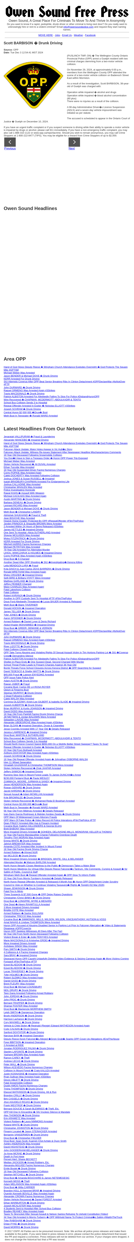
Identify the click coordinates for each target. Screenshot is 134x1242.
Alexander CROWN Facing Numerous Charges (29, 1196)
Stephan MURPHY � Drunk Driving (23, 692)
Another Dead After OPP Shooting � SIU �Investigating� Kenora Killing (43, 562)
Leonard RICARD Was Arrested (20, 505)
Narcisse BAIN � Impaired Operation (24, 1035)
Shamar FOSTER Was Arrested (21, 1005)
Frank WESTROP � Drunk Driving (22, 1105)
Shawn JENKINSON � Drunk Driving (24, 888)
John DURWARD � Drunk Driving (22, 387)
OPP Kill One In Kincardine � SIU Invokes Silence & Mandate (37, 1112)
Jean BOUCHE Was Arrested (19, 518)
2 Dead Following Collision (18, 695)
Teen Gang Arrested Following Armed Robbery (28, 993)
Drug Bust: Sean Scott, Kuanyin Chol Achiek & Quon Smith (35, 1141)
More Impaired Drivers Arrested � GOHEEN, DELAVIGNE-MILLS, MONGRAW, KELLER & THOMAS (58, 831)
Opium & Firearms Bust (16, 689)
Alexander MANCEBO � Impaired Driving (26, 439)
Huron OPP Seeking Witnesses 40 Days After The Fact (33, 931)
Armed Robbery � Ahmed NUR (21, 852)
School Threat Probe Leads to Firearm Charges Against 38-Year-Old (40, 664)
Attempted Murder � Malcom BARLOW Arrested (30, 862)
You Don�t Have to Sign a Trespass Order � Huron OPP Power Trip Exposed (46, 458)
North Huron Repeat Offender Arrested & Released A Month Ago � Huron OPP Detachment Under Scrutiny (61, 881)
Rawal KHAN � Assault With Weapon (24, 493)
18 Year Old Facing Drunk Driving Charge (26, 849)
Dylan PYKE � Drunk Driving (19, 1223)
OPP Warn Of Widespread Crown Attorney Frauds (30, 817)
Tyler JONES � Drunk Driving (20, 614)
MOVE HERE (45, 35)
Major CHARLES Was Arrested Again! (24, 586)
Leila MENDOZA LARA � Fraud (21, 565)
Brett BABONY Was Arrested (19, 828)
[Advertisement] (69, 176)
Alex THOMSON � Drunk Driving (22, 1115)
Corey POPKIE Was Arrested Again (22, 472)
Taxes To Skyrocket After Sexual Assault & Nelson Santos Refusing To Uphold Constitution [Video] (56, 1214)
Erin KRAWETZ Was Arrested (19, 1118)
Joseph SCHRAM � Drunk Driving (22, 409)
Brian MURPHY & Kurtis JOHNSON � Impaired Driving (33, 708)
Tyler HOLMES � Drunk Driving (21, 974)
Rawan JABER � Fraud (17, 684)
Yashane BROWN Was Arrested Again (24, 1054)
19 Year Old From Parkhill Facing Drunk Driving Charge (33, 714)
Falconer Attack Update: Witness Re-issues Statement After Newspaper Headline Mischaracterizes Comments (62, 452)
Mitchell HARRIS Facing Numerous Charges (27, 544)
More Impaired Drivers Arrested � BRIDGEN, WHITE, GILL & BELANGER (43, 859)
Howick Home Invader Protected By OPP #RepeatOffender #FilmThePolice (44, 520)
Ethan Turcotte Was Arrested (19, 467)
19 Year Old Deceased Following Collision (26, 1171)
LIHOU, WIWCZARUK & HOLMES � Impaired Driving (33, 552)
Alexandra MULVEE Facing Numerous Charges (29, 1165)
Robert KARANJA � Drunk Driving (22, 595)
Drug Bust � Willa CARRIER (19, 1187)
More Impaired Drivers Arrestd (20, 943)
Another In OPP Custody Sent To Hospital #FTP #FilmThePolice (38, 598)
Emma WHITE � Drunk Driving (20, 840)
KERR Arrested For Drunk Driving (22, 378)
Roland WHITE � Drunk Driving (21, 1124)
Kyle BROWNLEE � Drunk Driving (22, 797)
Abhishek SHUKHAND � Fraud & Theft (25, 515)
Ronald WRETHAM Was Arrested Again (25, 571)
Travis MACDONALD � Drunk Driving (24, 393)
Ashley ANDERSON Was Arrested (22, 1143)
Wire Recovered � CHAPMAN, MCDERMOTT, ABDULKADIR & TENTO (42, 399)
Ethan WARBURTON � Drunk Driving (24, 1202)
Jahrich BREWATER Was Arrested (22, 843)
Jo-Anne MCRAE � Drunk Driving (22, 1153)
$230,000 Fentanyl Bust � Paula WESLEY (27, 778)
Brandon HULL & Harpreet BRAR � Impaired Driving (32, 1190)
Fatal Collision (11, 592)
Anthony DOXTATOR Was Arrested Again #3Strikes (31, 752)
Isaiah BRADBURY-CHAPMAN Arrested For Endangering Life (36, 481)
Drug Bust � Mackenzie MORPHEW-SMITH (27, 1009)
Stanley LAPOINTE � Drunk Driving (23, 1051)
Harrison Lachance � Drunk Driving (23, 1019)
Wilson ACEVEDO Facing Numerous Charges (28, 1067)
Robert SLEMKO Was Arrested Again (23, 977)
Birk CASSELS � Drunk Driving (21, 1098)
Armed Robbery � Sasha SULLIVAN (23, 913)
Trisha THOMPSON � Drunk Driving (23, 1088)
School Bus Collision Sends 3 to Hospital (25, 402)
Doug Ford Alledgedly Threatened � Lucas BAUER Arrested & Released (42, 601)
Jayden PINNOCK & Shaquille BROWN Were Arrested (33, 523)
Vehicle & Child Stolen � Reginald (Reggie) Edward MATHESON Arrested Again (47, 1025)
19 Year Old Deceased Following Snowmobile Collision (33, 455)
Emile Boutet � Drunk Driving (20, 1168)
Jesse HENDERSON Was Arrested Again (26, 784)
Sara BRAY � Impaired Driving (20, 955)
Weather (78, 35)
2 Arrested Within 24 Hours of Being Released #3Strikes (33, 526)
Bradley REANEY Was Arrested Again (24, 1211)
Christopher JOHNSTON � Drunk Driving (26, 1128)
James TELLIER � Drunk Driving (21, 611)
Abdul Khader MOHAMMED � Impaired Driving (29, 624)
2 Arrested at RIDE (14, 1045)
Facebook (90, 35)
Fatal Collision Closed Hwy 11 (20, 649)
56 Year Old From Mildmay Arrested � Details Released (34, 810)
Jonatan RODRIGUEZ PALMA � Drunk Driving (29, 1048)
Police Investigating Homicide (19, 489)
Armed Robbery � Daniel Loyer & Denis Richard (30, 621)
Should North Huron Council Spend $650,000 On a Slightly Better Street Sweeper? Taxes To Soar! (56, 744)
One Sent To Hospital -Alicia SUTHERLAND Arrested (32, 532)
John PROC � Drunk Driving (19, 999)
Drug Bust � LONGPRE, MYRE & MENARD (28, 901)
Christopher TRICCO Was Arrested (22, 916)
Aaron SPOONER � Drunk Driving (22, 618)
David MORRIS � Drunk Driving (21, 1227)
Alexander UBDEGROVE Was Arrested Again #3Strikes (33, 722)
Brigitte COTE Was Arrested (18, 910)
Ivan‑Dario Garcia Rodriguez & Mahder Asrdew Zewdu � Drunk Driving (42, 814)
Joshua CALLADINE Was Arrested (22, 484)
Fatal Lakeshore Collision (17, 589)
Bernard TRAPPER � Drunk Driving (23, 1003)
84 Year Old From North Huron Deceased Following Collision (36, 934)
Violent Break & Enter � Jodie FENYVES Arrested (31, 937)
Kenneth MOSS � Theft (17, 1181)
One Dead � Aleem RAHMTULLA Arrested (27, 904)
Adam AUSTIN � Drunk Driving (21, 680)
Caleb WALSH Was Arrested (19, 698)
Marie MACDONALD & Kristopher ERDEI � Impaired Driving (36, 940)
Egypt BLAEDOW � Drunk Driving (22, 964)
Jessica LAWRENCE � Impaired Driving (25, 732)
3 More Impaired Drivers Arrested (21, 907)
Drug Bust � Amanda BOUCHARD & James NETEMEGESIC (36, 1177)
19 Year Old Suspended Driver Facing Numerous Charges (35, 470)
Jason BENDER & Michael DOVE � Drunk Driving (31, 375)
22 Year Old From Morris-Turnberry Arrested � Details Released (38, 878)
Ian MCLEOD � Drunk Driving (20, 855)
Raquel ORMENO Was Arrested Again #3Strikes (29, 390)
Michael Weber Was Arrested (19, 372)
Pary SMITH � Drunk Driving (19, 949)
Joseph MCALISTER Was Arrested (22, 1205)
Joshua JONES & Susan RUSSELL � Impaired (29, 478)
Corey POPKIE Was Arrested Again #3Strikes (28, 555)
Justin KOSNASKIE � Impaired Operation (26, 1073)
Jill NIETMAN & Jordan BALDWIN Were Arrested (30, 716)
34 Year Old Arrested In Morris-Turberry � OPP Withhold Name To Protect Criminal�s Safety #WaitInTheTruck (63, 1217)
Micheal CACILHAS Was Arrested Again (25, 496)
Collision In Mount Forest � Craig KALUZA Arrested (31, 1070)
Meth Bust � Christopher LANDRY (22, 511)
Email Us (67, 35)
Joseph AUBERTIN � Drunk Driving (23, 705)
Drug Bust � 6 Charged (16, 559)
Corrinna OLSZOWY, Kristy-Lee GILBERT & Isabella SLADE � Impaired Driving (46, 701)
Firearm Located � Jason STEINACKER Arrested (30, 1131)
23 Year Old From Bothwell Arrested (23, 750)
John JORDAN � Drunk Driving (21, 996)
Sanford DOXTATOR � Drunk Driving (24, 1032)
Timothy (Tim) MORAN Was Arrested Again (27, 837)
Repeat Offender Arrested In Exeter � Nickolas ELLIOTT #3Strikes (39, 405)
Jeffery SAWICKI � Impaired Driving (23, 771)
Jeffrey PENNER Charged (17, 584)
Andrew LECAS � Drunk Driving (21, 1061)
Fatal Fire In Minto (13, 891)
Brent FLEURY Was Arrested (19, 983)
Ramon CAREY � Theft (17, 1057)
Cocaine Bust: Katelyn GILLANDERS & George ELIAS (33, 826)
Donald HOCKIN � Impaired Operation (25, 608)
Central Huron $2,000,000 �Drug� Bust (26, 412)
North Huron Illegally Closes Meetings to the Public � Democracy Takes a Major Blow (49, 865)
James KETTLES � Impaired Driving (23, 529)
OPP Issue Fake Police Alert (19, 677)
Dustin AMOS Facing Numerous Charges (26, 1085)
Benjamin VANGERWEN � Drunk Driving (26, 1134)
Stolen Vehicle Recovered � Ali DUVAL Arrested (29, 464)
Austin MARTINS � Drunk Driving (22, 499)
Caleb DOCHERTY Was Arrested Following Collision (32, 475)
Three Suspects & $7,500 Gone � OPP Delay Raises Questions (38, 894)
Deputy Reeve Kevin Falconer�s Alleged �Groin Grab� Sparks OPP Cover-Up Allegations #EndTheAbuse (61, 1039)
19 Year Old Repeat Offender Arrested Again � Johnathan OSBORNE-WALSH (46, 759)
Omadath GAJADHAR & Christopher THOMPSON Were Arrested (38, 765)
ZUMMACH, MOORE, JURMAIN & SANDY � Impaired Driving (37, 781)
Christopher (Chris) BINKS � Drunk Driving (27, 897)
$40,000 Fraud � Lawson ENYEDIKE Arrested (29, 674)
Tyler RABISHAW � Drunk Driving (22, 1220)
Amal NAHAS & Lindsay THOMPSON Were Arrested (32, 922)
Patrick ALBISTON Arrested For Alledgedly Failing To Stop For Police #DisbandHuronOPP (51, 396)
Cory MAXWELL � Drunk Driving (21, 1022)
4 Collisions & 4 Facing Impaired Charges (26, 952)
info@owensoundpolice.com (78, 26)
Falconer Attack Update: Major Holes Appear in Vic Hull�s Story (38, 449)
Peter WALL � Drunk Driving (19, 1064)
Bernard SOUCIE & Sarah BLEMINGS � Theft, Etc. (31, 1108)
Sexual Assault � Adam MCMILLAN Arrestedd (28, 794)
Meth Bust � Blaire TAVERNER (21, 604)
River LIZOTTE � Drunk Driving (21, 646)
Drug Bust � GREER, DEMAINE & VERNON (28, 628)
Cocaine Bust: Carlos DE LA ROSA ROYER (27, 687)
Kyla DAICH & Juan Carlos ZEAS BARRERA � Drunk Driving (37, 568)
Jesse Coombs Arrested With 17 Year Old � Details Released (37, 728)
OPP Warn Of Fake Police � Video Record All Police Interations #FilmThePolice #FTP (50, 820)
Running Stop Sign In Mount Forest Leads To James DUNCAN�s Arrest (42, 774)
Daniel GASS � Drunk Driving (20, 980)
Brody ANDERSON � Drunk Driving (23, 1015)
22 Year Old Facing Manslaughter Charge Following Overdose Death (40, 834)
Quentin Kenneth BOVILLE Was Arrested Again (29, 1193)
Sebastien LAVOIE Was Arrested (21, 719)
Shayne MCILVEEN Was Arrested (22, 535)
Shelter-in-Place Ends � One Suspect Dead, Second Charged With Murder (44, 661)
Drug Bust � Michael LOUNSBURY (23, 986)
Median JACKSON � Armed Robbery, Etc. (26, 1162)
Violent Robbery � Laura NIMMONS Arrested (28, 1121)
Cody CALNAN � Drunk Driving (21, 1029)
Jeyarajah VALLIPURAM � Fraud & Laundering (29, 436)
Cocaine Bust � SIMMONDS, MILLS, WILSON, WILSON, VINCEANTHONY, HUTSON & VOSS (55, 919)
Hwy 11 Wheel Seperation (17, 762)
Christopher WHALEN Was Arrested (23, 487)
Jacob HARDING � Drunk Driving (22, 790)
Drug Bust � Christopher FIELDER (22, 1138)
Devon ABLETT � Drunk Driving (21, 1079)
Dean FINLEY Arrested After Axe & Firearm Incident (31, 823)
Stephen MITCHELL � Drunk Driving (23, 1174)
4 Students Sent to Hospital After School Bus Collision (32, 1208)
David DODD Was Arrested (18, 711)
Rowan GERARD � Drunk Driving (22, 787)
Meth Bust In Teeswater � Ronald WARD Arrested (31, 415)
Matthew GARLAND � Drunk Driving (23, 581)
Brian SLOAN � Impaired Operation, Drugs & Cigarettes (34, 725)
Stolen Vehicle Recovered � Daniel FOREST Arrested (33, 1199)
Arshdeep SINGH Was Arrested (20, 946)
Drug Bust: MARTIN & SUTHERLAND (24, 735)
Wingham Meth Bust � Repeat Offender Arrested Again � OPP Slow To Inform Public (50, 875)
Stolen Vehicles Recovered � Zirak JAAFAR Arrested (32, 768)
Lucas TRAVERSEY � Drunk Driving (23, 971)
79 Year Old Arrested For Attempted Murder (27, 549)
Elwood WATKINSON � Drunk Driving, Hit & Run (30, 1092)
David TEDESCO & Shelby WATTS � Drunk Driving (32, 671)
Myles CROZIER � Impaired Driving (23, 575)
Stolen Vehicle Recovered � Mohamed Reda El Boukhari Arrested (39, 800)
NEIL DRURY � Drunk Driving (20, 990)
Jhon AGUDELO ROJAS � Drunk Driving (26, 1102)
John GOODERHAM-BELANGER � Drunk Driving (31, 1150)
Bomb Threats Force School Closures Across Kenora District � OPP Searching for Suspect (52, 668)
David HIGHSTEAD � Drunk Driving (23, 1146)
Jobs (57, 35)
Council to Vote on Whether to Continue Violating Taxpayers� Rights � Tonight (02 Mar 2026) (54, 885)
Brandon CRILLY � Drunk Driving (22, 1095)
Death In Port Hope (14, 1156)
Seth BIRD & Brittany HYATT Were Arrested (27, 578)
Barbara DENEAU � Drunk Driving (22, 502)
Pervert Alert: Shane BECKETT (20, 1159)
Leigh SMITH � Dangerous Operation (24, 1012)
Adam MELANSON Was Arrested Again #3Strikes (30, 1184)
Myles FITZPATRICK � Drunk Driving (24, 538)
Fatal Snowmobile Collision (18, 1082)
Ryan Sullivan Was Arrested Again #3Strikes (27, 1076)
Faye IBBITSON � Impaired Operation (24, 1042)
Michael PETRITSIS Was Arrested (22, 547)
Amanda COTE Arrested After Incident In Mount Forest (33, 846)
